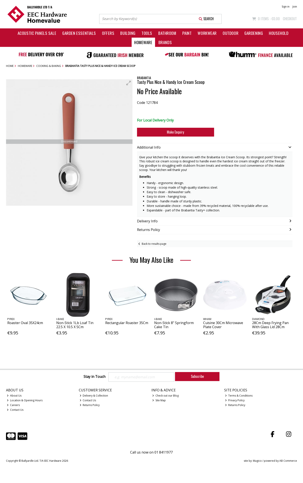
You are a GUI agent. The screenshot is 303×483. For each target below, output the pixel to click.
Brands (165, 42)
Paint (187, 33)
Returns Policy (90, 405)
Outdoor (230, 33)
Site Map (159, 400)
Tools (147, 33)
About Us (14, 395)
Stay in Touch (94, 377)
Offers (108, 33)
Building (128, 33)
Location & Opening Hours (25, 400)
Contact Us (15, 410)
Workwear (207, 33)
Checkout (290, 18)
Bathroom (167, 33)
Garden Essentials (79, 33)
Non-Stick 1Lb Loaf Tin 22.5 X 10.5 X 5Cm (74, 324)
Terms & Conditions (239, 395)
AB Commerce (288, 461)
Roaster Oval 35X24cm (25, 322)
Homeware (143, 42)
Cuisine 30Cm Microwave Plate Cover (223, 324)
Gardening (253, 33)
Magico (257, 461)
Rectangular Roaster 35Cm (126, 322)
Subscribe (197, 376)
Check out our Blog (165, 395)
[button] (128, 83)
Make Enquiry (175, 132)
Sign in (285, 6)
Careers (13, 405)
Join (294, 6)
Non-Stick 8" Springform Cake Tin (174, 324)
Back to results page (154, 244)
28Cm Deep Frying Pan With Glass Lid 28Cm (270, 324)
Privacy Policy (235, 400)
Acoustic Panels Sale (37, 33)
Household (278, 33)
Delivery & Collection (94, 395)
